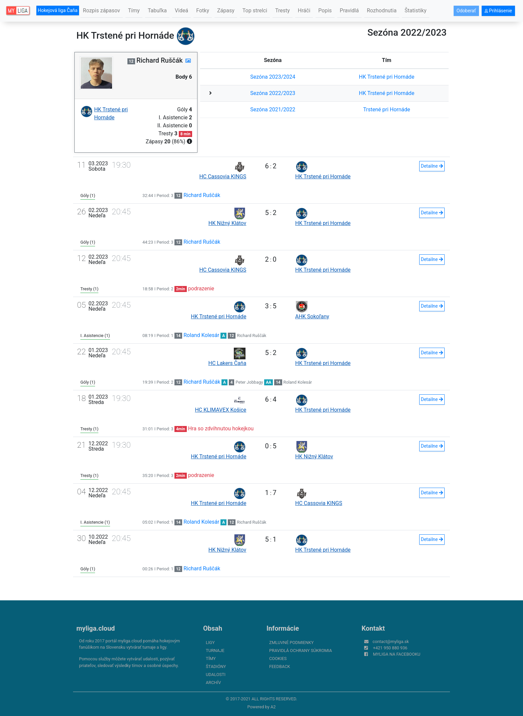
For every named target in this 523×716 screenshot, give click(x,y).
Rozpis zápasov (101, 10)
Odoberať (466, 10)
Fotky (202, 10)
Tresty (282, 10)
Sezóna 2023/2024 (272, 77)
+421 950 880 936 (390, 647)
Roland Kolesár (201, 335)
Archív (213, 682)
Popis (325, 10)
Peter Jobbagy (249, 382)
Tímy (134, 10)
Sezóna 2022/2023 (272, 93)
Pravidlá (349, 10)
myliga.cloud (95, 628)
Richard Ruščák (201, 195)
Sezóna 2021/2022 (272, 109)
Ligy (210, 642)
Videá (181, 10)
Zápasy (225, 10)
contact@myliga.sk (391, 641)
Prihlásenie (498, 10)
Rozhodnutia (382, 10)
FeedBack (279, 666)
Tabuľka (157, 10)
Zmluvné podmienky (291, 642)
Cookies (278, 658)
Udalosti (215, 674)
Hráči (304, 10)
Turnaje (215, 650)
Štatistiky (416, 10)
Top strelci (254, 10)
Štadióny (216, 666)
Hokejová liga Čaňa (57, 10)
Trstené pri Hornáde (386, 109)
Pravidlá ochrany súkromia (300, 650)
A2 (273, 706)
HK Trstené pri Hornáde (386, 77)
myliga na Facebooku (396, 654)
